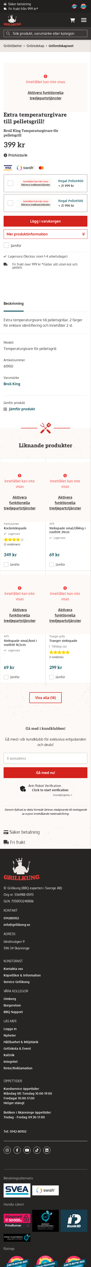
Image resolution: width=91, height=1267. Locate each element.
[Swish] (45, 1190)
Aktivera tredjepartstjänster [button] (35, 184)
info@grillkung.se (17, 925)
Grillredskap (35, 46)
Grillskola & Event (17, 1048)
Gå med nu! (45, 772)
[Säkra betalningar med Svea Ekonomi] (17, 1190)
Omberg (10, 999)
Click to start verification (50, 790)
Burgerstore (12, 1005)
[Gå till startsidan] (12, 20)
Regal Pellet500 (70, 201)
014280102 (11, 918)
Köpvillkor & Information (22, 975)
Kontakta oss (13, 969)
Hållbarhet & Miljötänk (21, 1042)
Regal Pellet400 (70, 181)
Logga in (10, 1029)
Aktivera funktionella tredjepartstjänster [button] (20, 502)
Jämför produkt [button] (19, 409)
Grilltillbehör (13, 46)
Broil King (12, 384)
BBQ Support (13, 1012)
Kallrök (9, 1055)
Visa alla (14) (45, 697)
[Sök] (45, 33)
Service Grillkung (17, 982)
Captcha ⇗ (62, 795)
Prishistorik (15, 155)
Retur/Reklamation (18, 1068)
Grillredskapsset (61, 46)
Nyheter (10, 1035)
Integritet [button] (11, 1061)
